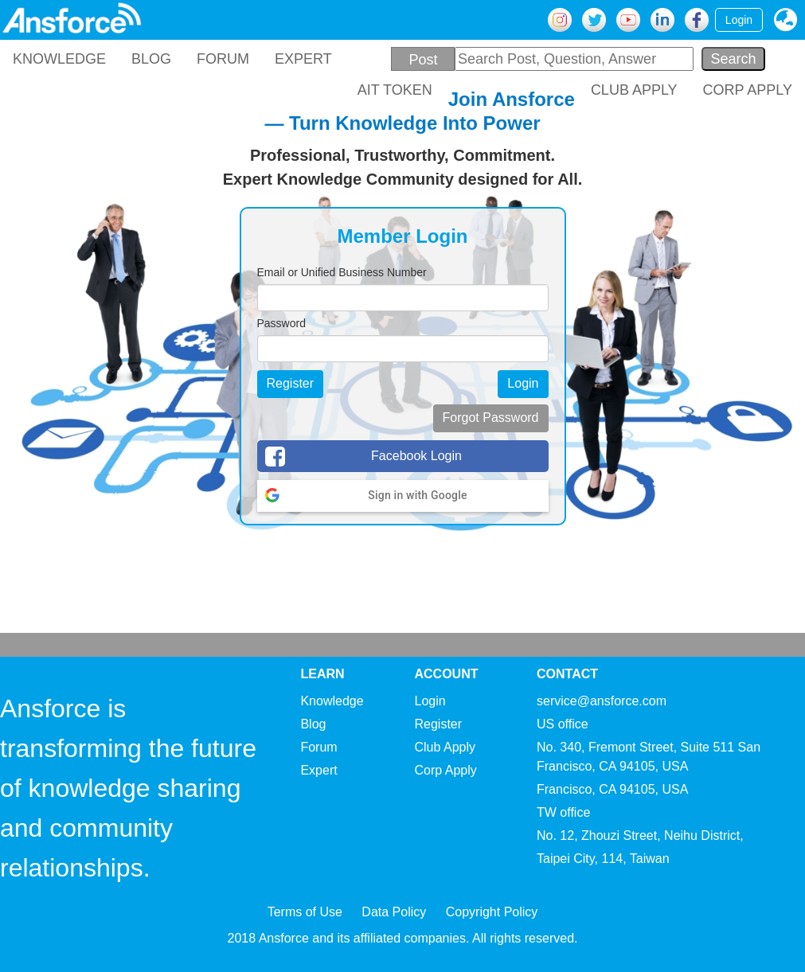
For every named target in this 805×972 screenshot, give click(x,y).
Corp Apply (446, 770)
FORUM (223, 59)
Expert (318, 770)
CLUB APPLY (634, 90)
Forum (318, 747)
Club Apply (445, 747)
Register (291, 383)
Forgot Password (491, 417)
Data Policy (393, 912)
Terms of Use (305, 912)
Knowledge (331, 701)
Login (738, 20)
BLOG (151, 59)
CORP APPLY (747, 90)
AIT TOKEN (395, 90)
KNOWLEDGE (59, 59)
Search (733, 59)
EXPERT (303, 59)
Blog (313, 724)
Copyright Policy (492, 912)
